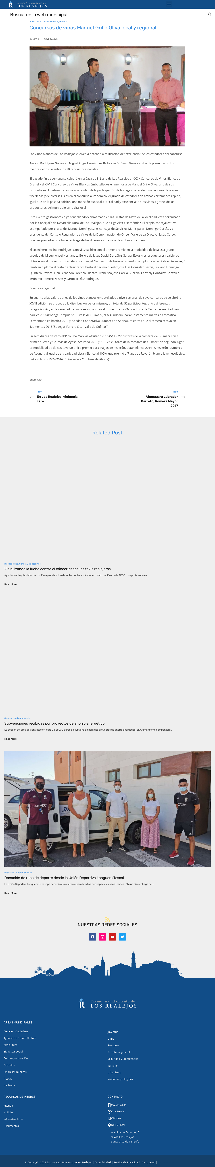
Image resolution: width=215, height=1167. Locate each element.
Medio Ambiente (21, 718)
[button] (169, 4)
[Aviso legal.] (148, 1162)
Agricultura (35, 21)
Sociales (28, 872)
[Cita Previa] (109, 1112)
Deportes (9, 872)
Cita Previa (117, 1111)
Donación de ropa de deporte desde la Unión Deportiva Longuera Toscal (64, 878)
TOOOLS (184, 1162)
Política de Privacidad (127, 1162)
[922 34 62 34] (109, 1105)
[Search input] (107, 14)
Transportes (34, 564)
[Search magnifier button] (209, 14)
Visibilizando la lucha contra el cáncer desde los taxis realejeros (57, 569)
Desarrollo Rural (50, 21)
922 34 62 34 (118, 1104)
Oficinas (116, 1118)
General (63, 21)
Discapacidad (11, 564)
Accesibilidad (103, 1162)
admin (35, 38)
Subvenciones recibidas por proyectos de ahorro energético (54, 723)
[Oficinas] (109, 1118)
